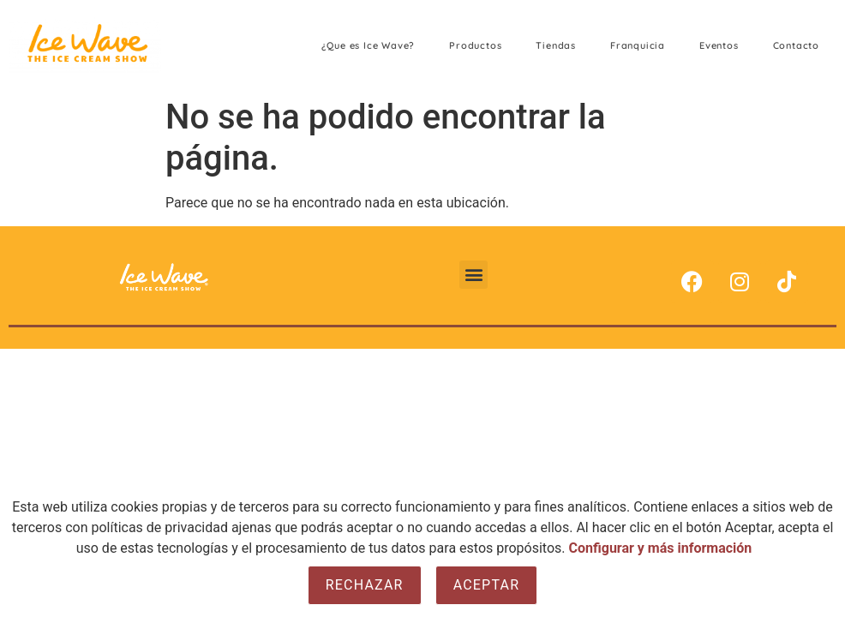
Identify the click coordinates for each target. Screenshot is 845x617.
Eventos (719, 45)
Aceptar (486, 585)
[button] (473, 275)
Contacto (796, 45)
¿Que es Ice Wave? (368, 45)
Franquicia (637, 45)
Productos (475, 45)
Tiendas (556, 45)
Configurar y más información (660, 548)
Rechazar (365, 585)
